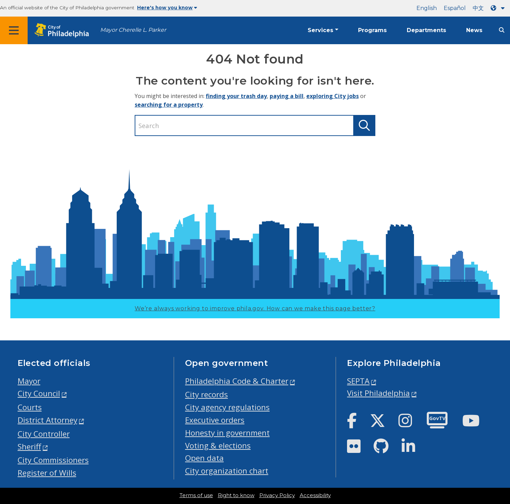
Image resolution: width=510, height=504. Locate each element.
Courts (30, 407)
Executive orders (214, 420)
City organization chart (226, 470)
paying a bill (287, 96)
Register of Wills (47, 472)
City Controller (44, 433)
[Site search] (501, 30)
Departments (426, 30)
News (474, 30)
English (426, 8)
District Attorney (47, 420)
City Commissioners (53, 460)
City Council (39, 393)
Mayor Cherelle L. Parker (133, 30)
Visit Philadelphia (378, 393)
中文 (478, 8)
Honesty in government (227, 432)
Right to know (236, 495)
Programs (372, 30)
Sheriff (29, 446)
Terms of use (196, 495)
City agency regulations (227, 407)
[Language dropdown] (499, 8)
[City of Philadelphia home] (64, 30)
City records (206, 394)
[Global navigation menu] (14, 30)
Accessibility (315, 495)
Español (455, 8)
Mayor (29, 381)
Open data (204, 458)
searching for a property (169, 104)
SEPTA (358, 381)
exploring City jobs (332, 96)
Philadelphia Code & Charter (236, 381)
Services (320, 30)
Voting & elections (218, 445)
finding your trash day (236, 96)
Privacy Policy (277, 495)
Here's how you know (167, 7)
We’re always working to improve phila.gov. (255, 308)
